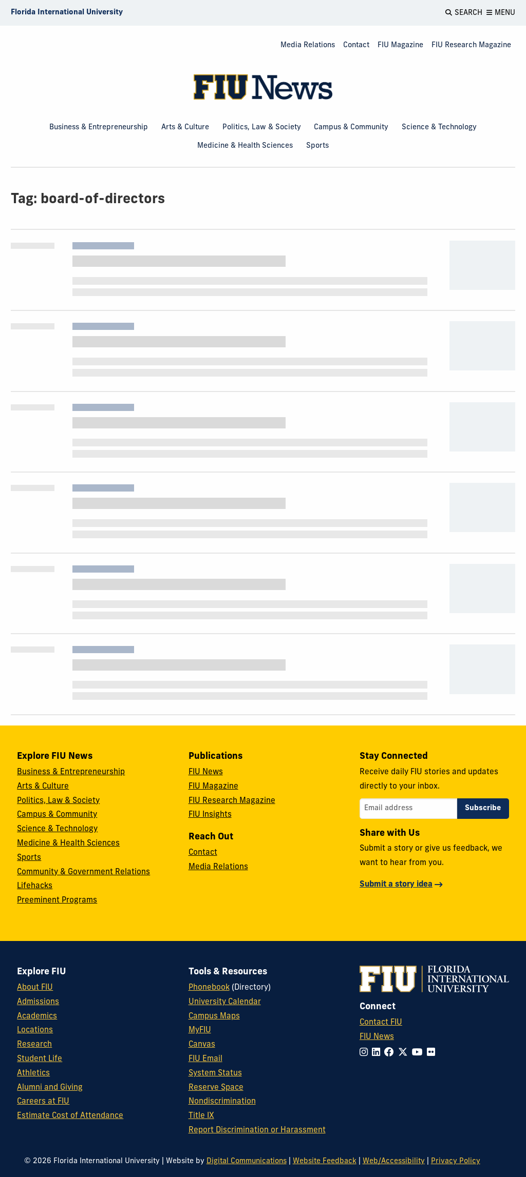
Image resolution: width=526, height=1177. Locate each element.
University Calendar (225, 1002)
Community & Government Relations (83, 872)
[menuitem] (307, 45)
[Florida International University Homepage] (67, 12)
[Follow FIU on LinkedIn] (378, 1053)
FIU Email (205, 1059)
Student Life (39, 1059)
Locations (35, 1030)
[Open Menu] (500, 13)
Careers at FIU (43, 1101)
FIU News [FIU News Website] (377, 1037)
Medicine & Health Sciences (245, 146)
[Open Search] (463, 13)
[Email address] (408, 808)
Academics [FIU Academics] (37, 1016)
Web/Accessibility (394, 1161)
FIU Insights (210, 815)
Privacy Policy (455, 1161)
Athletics (33, 1073)
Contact (356, 45)
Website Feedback (324, 1161)
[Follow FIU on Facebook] (391, 1053)
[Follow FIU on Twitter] (405, 1053)
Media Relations (307, 45)
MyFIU (200, 1030)
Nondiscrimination (222, 1101)
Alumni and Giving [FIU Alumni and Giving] (50, 1088)
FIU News (206, 772)
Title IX (201, 1116)
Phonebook (209, 988)
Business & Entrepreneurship (98, 127)
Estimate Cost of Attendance (70, 1116)
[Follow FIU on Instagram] (366, 1053)
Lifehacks (34, 886)
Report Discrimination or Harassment (257, 1130)
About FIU (35, 988)
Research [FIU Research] (34, 1045)
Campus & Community (351, 127)
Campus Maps (214, 1016)
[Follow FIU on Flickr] (433, 1053)
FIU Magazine (400, 45)
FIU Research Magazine (471, 45)
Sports (317, 146)
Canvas (202, 1045)
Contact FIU (381, 1022)
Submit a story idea (396, 884)
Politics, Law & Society (261, 127)
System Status (215, 1073)
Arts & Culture (185, 127)
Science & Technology (439, 127)
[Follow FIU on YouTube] (419, 1053)
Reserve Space (216, 1088)
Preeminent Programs (57, 900)
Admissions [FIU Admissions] (38, 1002)
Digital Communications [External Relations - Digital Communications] (246, 1161)
